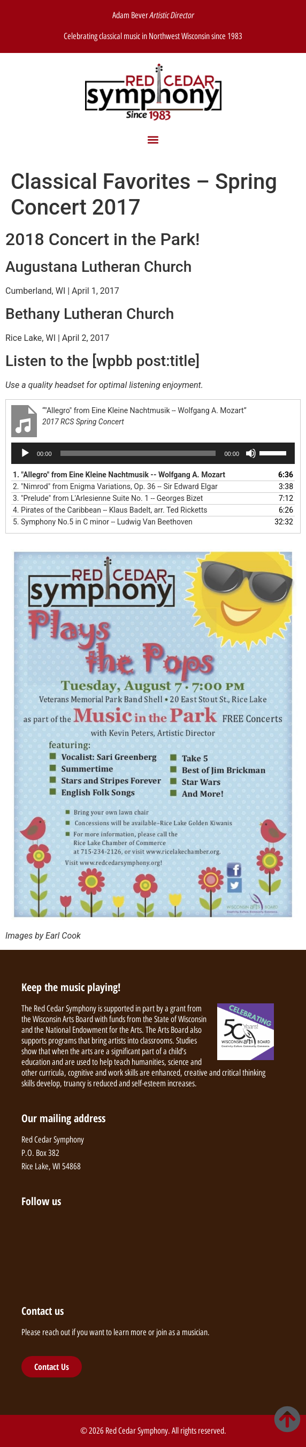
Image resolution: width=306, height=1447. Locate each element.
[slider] (138, 453)
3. (108, 498)
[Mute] (251, 453)
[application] (153, 453)
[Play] (25, 453)
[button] (153, 140)
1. (119, 474)
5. (103, 521)
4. (110, 510)
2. (115, 486)
